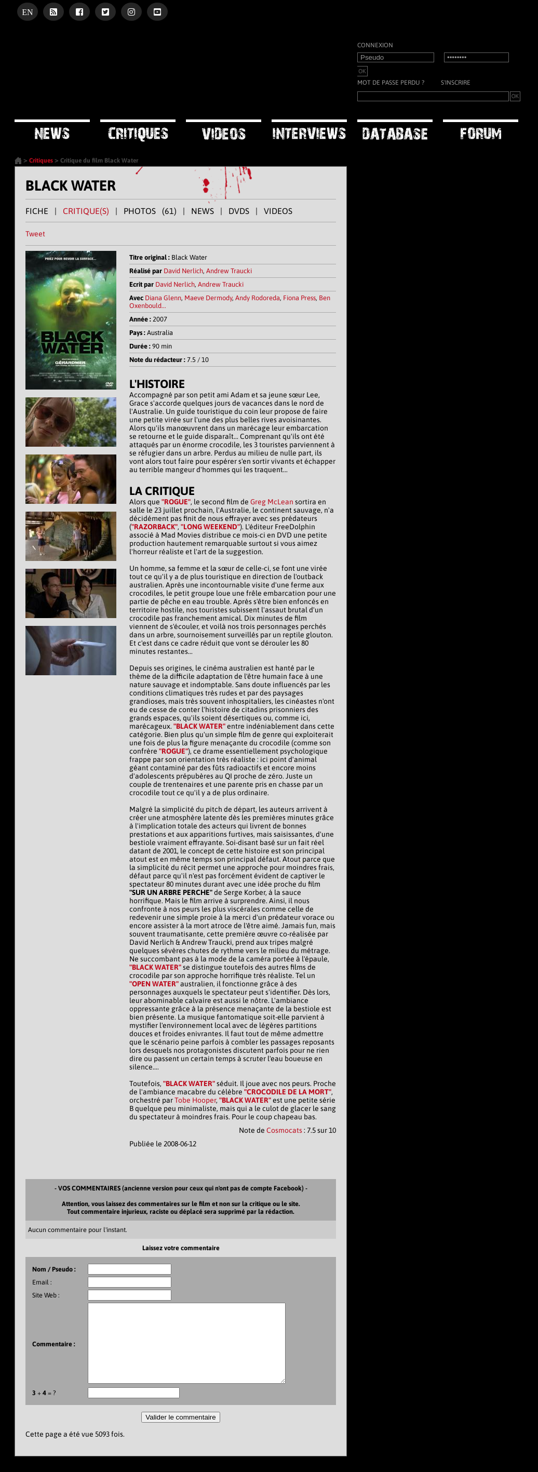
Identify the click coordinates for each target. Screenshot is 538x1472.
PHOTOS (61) (150, 211)
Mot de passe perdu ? (390, 82)
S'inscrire (455, 82)
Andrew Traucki (229, 271)
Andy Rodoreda (257, 298)
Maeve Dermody (208, 298)
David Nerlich (183, 271)
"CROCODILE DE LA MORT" (287, 1092)
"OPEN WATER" (154, 984)
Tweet (35, 234)
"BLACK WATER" (199, 726)
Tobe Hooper (195, 1100)
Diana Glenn (163, 298)
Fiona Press (299, 298)
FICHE (36, 211)
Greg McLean (271, 502)
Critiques (41, 160)
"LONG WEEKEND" (210, 527)
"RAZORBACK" (154, 527)
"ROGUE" (176, 502)
